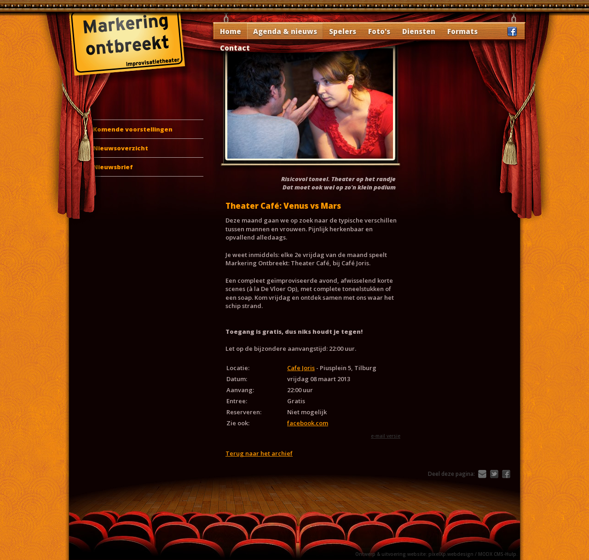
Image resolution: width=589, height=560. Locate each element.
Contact (235, 47)
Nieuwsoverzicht (120, 148)
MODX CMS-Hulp (497, 554)
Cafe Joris (301, 368)
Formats (462, 31)
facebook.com (307, 423)
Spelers (342, 31)
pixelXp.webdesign (451, 554)
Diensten (418, 31)
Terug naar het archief (259, 453)
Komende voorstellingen (133, 129)
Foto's (379, 31)
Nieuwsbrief (113, 167)
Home (230, 31)
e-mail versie (385, 436)
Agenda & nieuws (285, 31)
